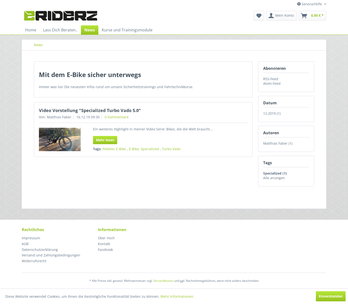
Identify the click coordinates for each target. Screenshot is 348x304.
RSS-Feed (270, 79)
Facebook (105, 249)
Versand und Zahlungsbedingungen (51, 255)
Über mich (106, 238)
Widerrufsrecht (34, 261)
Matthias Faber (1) (277, 143)
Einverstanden (331, 296)
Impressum (31, 238)
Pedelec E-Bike (114, 149)
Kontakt (104, 243)
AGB (25, 243)
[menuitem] (259, 16)
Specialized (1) (275, 173)
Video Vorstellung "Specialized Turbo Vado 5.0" (90, 110)
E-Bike (134, 149)
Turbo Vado (171, 149)
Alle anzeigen (274, 178)
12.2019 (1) (272, 113)
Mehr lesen (105, 140)
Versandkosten (163, 281)
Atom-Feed (272, 83)
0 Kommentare (117, 117)
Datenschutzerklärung (40, 249)
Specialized (150, 149)
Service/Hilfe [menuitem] (310, 4)
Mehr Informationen (176, 296)
